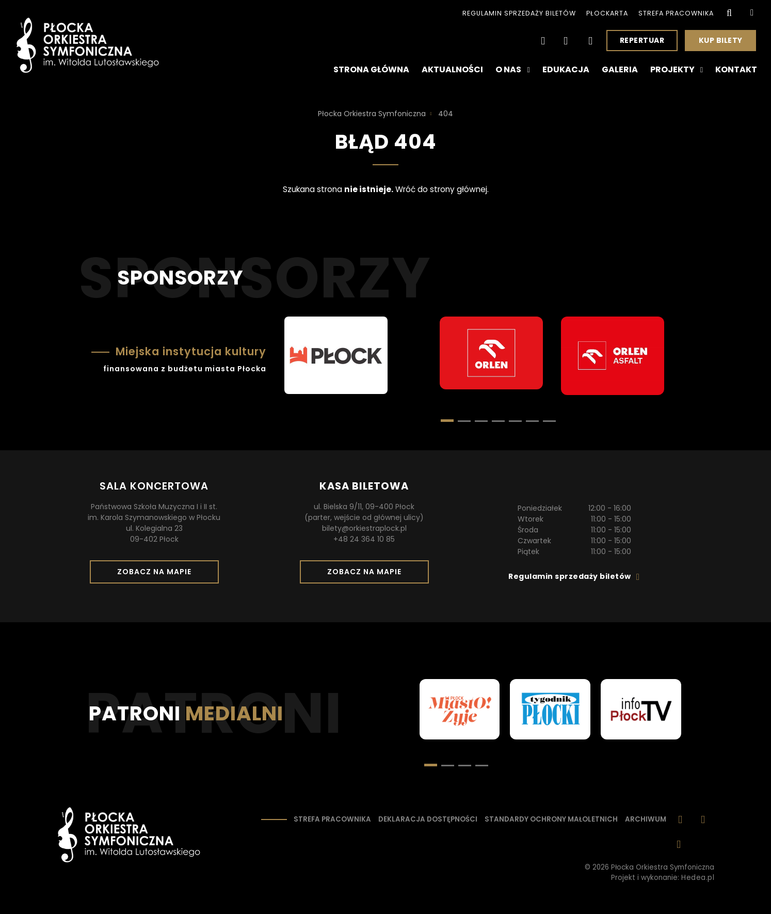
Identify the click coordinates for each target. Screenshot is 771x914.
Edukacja (565, 69)
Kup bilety (724, 43)
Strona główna (371, 69)
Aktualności (452, 69)
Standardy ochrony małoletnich (551, 819)
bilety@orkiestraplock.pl (364, 528)
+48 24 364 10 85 (364, 539)
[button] (464, 421)
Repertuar (642, 40)
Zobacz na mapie (158, 575)
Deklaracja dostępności (427, 819)
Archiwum (645, 819)
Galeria (620, 69)
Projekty (676, 69)
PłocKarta (607, 13)
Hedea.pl (697, 878)
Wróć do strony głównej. (442, 189)
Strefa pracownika (676, 13)
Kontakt (736, 69)
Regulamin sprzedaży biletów (519, 13)
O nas (512, 69)
